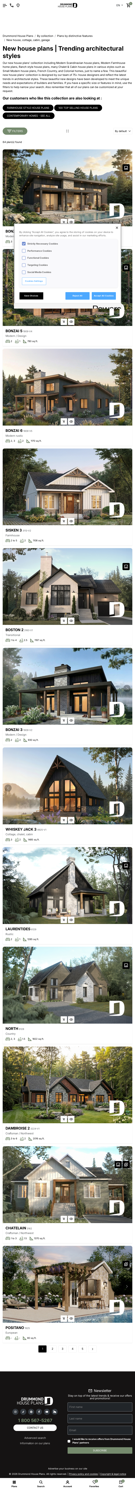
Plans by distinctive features (75, 36)
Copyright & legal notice (113, 1473)
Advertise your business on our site (67, 1468)
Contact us (35, 1427)
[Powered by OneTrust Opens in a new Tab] (105, 306)
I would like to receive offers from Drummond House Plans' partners (101, 1441)
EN (118, 5)
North (12, 1028)
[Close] (117, 228)
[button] (127, 190)
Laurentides (18, 929)
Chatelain (16, 1228)
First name (76, 1407)
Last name (75, 1418)
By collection (45, 36)
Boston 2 (14, 630)
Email (72, 1430)
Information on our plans (35, 1443)
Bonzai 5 (14, 331)
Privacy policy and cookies (83, 1473)
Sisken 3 (14, 530)
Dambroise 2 (18, 1128)
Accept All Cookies (104, 295)
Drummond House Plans (18, 36)
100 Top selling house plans (78, 107)
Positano (15, 1328)
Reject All (77, 295)
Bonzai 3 (14, 730)
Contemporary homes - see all (28, 115)
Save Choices (31, 295)
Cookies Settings (34, 281)
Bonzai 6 (14, 430)
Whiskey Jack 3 (21, 829)
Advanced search (35, 1438)
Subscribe (100, 1450)
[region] (67, 266)
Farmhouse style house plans (28, 107)
